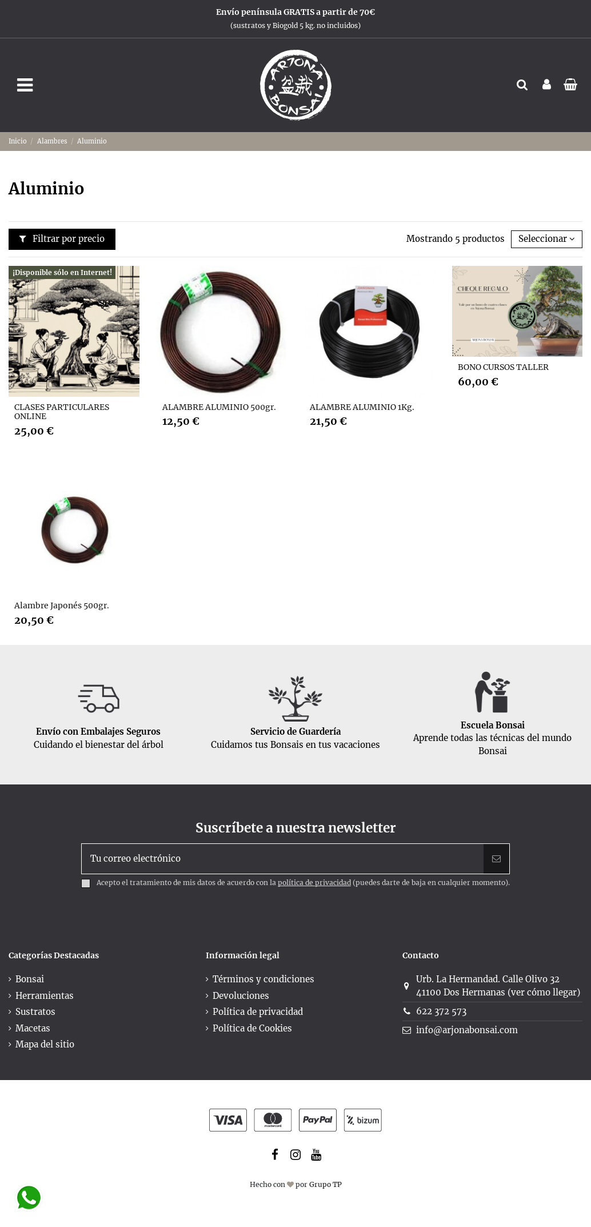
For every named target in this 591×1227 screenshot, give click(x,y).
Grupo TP (325, 1184)
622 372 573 (441, 1011)
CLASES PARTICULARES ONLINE (61, 412)
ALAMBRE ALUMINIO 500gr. (219, 407)
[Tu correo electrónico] (283, 859)
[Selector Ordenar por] (546, 239)
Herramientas (44, 995)
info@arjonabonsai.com (467, 1030)
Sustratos (35, 1011)
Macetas (32, 1028)
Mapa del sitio (44, 1044)
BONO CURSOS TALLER (503, 367)
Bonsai (29, 979)
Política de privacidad (258, 1011)
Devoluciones (241, 995)
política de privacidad (314, 882)
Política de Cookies (252, 1028)
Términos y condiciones (263, 979)
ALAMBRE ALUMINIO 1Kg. (362, 407)
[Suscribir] (496, 859)
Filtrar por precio (62, 238)
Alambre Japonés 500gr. (61, 605)
